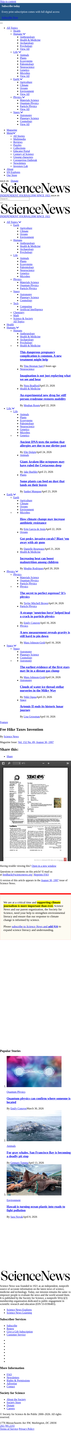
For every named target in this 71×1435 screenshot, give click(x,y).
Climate (24, 85)
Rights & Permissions (18, 1380)
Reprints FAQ (41, 874)
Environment (27, 91)
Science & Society (23, 318)
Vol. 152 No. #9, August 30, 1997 (36, 742)
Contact (11, 1386)
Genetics (24, 70)
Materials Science (29, 100)
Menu (11, 133)
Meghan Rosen (32, 405)
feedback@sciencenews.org (17, 874)
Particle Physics (28, 106)
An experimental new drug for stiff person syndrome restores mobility (43, 397)
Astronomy (26, 115)
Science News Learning (19, 1312)
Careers (11, 1408)
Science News (11, 736)
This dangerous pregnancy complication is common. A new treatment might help (41, 355)
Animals (24, 55)
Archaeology (27, 43)
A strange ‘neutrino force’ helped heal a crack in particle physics (45, 614)
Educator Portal (21, 151)
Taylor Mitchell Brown (36, 603)
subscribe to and (35, 926)
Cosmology (26, 121)
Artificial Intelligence (31, 309)
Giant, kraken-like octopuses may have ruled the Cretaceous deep (42, 463)
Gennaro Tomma (19, 1162)
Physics (19, 97)
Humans (19, 33)
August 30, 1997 (50, 880)
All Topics (12, 27)
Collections (19, 148)
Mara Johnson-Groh (34, 642)
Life (17, 52)
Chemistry (18, 312)
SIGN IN (4, 181)
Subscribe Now (10, 17)
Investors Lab (20, 166)
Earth (17, 79)
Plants (23, 58)
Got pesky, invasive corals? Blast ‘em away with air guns (44, 540)
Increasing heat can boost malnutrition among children (39, 560)
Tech (15, 303)
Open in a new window (44, 865)
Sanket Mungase (32, 491)
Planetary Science (29, 118)
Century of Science (23, 154)
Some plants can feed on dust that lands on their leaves (42, 483)
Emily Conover (32, 622)
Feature (4, 722)
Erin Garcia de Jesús (35, 529)
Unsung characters (23, 157)
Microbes (25, 73)
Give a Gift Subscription (20, 1331)
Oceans (24, 88)
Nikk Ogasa (30, 697)
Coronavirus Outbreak (25, 160)
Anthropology (27, 36)
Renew (10, 1328)
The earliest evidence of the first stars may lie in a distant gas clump (45, 668)
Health (16, 30)
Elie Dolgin (30, 452)
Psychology (26, 46)
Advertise (12, 1383)
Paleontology (27, 64)
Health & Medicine (30, 40)
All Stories (19, 136)
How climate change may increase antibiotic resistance (42, 520)
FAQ (9, 1374)
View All (24, 49)
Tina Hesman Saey (34, 366)
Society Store (14, 1402)
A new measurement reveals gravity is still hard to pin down (45, 634)
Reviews (17, 142)
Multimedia (19, 139)
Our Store (12, 175)
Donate (14, 180)
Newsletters (19, 163)
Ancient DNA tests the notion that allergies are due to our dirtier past (43, 443)
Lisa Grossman (32, 716)
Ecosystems (26, 61)
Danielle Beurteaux (34, 548)
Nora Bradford (31, 385)
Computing (26, 306)
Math (16, 315)
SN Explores (13, 172)
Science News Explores (19, 1309)
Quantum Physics (29, 103)
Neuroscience (27, 67)
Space (18, 112)
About (10, 169)
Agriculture (26, 82)
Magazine (12, 130)
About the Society (16, 1399)
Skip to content (8, 1)
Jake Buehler (31, 471)
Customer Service (16, 1334)
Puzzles (17, 145)
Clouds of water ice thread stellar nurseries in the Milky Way (42, 688)
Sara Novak (16, 1216)
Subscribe (12, 1325)
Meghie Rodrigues (34, 568)
